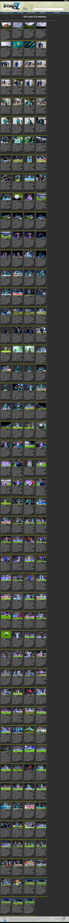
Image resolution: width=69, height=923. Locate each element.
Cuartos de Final (50, 20)
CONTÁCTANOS (42, 12)
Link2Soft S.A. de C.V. (47, 921)
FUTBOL (7, 20)
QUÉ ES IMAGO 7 (20, 12)
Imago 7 (2, 20)
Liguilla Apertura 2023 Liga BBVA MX (37, 20)
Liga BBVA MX (16, 20)
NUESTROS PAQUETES (31, 12)
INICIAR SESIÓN (53, 12)
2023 (11, 20)
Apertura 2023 (24, 20)
